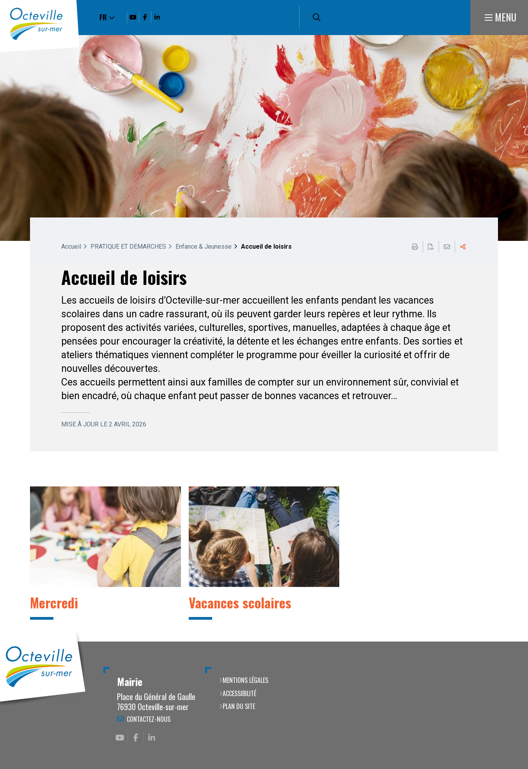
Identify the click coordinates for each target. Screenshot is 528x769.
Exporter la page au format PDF (431, 247)
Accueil (71, 246)
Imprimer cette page (415, 247)
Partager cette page (463, 247)
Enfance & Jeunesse (203, 246)
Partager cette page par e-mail (447, 247)
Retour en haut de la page (510, 641)
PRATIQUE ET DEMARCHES (128, 246)
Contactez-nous (148, 719)
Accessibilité (239, 693)
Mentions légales (245, 680)
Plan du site (239, 706)
